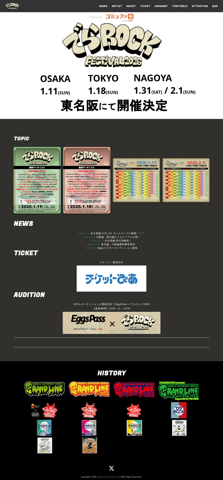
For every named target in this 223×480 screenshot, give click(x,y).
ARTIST (117, 6)
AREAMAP (161, 6)
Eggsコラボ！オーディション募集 (117, 248)
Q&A (215, 6)
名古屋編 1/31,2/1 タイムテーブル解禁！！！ (117, 233)
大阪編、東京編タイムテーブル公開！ (118, 237)
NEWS (103, 6)
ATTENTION (200, 6)
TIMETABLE (180, 6)
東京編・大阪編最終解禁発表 (118, 244)
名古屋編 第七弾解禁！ (118, 240)
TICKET (145, 6)
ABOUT (131, 6)
